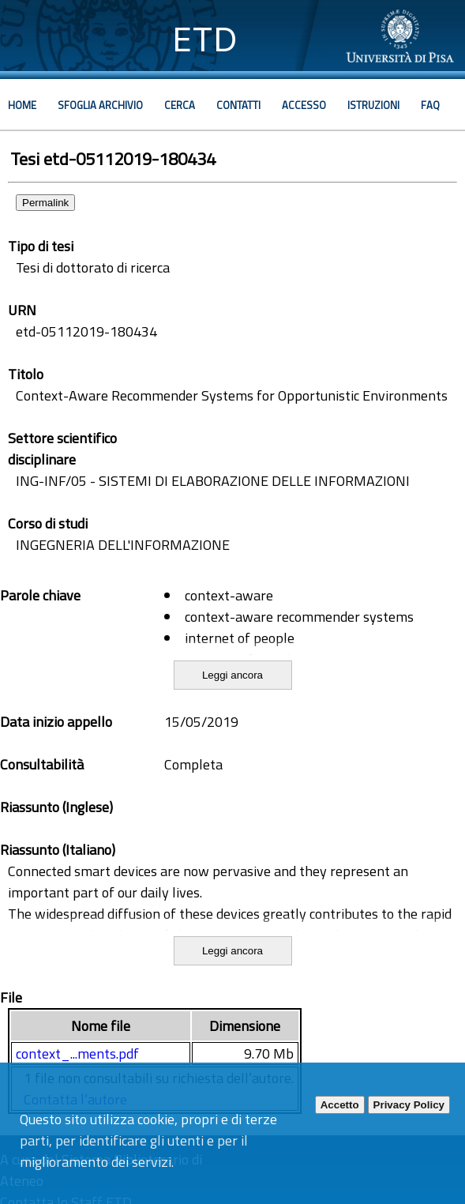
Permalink (45, 203)
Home (22, 105)
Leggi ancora (232, 675)
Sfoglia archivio (100, 105)
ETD (205, 39)
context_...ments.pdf (77, 1053)
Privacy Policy (408, 1105)
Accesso (304, 105)
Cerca (179, 105)
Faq (430, 105)
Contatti (238, 105)
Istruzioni (373, 105)
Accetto (340, 1105)
